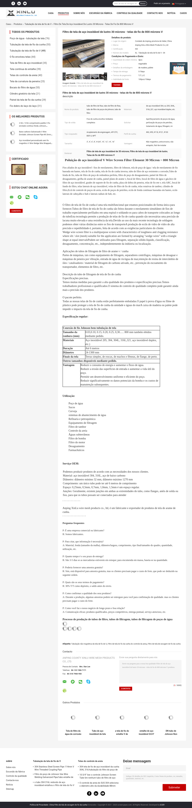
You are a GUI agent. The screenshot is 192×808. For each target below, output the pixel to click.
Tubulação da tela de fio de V (38, 24)
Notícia (171, 13)
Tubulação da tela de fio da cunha (28, 44)
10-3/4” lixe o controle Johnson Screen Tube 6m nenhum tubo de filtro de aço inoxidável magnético (98, 777)
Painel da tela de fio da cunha (25, 99)
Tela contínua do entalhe (23, 69)
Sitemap (10, 789)
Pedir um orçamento (162, 3)
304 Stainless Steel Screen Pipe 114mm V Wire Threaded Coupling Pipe (54, 768)
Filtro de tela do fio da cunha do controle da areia (127, 644)
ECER (162, 805)
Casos (183, 13)
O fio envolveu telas (20, 56)
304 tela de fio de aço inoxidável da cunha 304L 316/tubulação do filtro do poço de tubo (99, 768)
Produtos (63, 13)
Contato (117, 85)
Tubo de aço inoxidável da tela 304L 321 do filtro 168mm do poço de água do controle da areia (97, 732)
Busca (142, 4)
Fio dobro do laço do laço (23, 106)
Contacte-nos (155, 13)
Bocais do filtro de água (22, 87)
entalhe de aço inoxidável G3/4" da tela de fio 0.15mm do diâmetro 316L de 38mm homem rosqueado (146, 732)
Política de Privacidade (39, 805)
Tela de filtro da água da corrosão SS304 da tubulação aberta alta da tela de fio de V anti (73, 732)
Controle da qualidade (129, 13)
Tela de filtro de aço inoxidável (26, 63)
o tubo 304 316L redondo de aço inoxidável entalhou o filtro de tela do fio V (54, 783)
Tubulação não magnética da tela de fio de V (89, 644)
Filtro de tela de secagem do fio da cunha (164, 644)
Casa (51, 13)
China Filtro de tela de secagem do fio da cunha (68, 805)
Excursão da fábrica (100, 13)
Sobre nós (79, 13)
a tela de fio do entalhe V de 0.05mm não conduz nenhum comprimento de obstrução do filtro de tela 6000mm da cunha (122, 732)
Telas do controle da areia (23, 75)
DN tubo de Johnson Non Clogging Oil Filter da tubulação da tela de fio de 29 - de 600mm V (170, 732)
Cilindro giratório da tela (22, 93)
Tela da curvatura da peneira (25, 81)
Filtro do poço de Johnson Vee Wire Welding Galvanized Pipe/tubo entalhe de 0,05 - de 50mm (53, 776)
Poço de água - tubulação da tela (27, 38)
